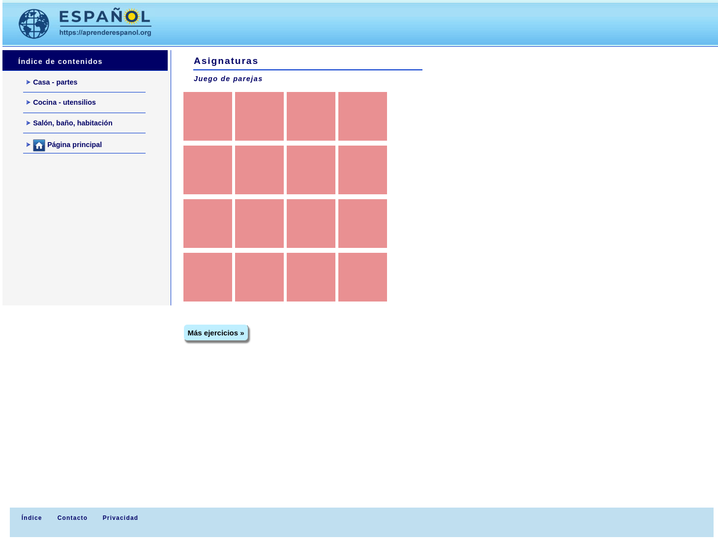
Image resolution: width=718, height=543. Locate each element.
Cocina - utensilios (61, 102)
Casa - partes (52, 82)
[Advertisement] (349, 22)
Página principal (64, 145)
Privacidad (121, 517)
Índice (30, 517)
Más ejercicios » (216, 333)
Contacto (73, 517)
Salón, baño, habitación (70, 123)
